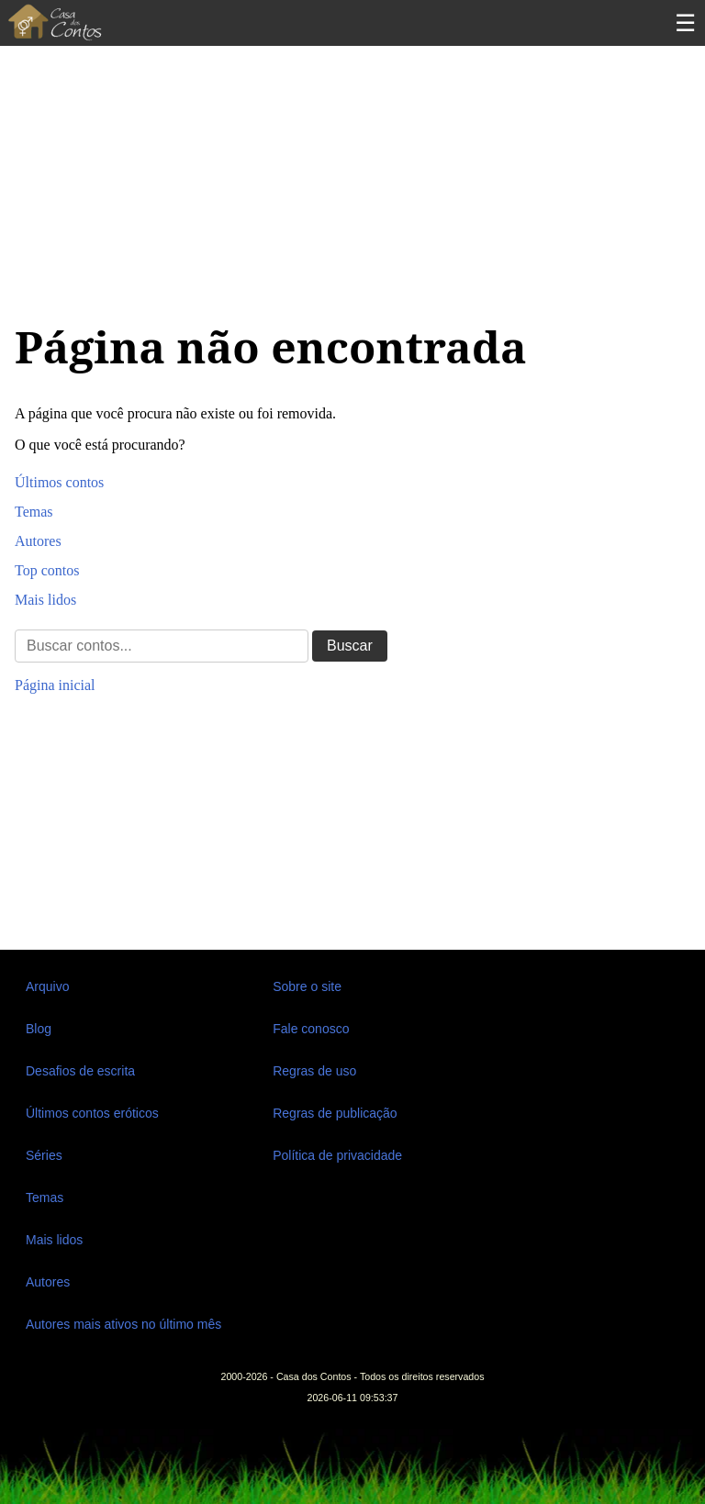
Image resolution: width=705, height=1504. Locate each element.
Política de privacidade (337, 1155)
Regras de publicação (335, 1113)
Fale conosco (311, 1028)
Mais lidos (45, 599)
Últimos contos (59, 482)
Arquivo (47, 986)
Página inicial (55, 685)
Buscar (350, 645)
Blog (38, 1028)
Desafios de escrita (80, 1071)
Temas (34, 511)
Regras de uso (314, 1071)
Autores (38, 541)
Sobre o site (307, 986)
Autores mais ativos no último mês (123, 1324)
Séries (44, 1155)
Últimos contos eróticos (92, 1113)
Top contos (47, 570)
